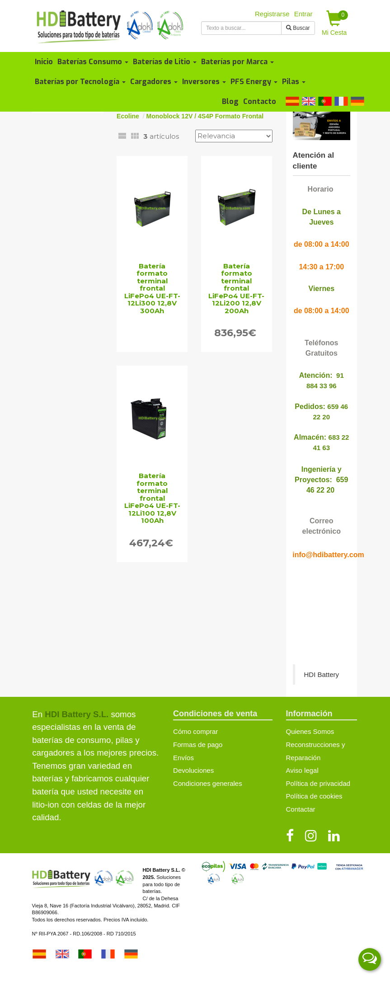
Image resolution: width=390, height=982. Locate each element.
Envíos (183, 757)
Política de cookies (314, 796)
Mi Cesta (335, 23)
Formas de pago (197, 744)
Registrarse (272, 14)
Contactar (300, 809)
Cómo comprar (195, 731)
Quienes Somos (310, 731)
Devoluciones (193, 770)
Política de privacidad (318, 783)
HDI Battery (321, 674)
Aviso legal (302, 770)
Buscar (298, 28)
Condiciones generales (207, 783)
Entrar (303, 14)
